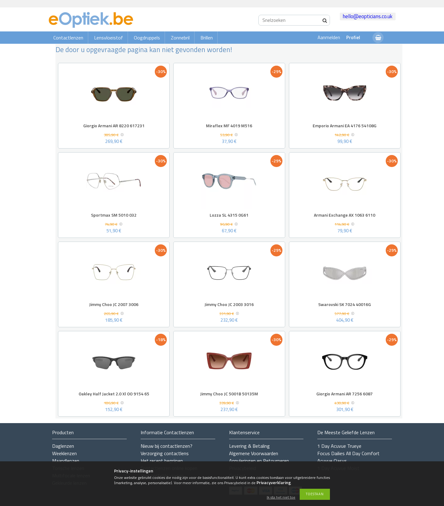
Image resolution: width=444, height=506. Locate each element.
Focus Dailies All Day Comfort (348, 453)
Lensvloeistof (108, 37)
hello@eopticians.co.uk (368, 16)
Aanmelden (329, 37)
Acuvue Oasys (332, 460)
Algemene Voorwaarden (253, 453)
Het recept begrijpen (162, 460)
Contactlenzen (68, 37)
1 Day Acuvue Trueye (339, 446)
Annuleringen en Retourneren (259, 460)
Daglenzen (63, 446)
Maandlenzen (65, 460)
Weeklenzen (64, 453)
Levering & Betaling (249, 446)
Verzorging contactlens (165, 453)
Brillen (206, 37)
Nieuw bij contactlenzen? (166, 446)
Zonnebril (180, 37)
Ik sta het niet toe (281, 497)
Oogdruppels (147, 37)
